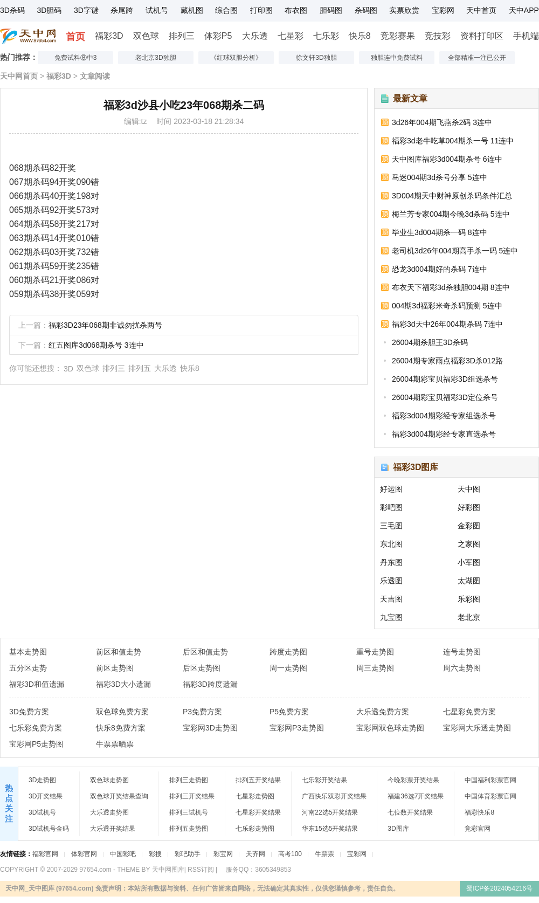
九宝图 (391, 617)
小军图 (469, 562)
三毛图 (391, 525)
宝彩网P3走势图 (297, 727)
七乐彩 (326, 35)
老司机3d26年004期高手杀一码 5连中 (455, 250)
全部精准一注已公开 (477, 57)
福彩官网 (45, 854)
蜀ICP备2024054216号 (499, 888)
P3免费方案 (202, 711)
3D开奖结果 (46, 796)
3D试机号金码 (49, 828)
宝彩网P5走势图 (36, 744)
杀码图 (366, 10)
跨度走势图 (288, 651)
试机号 (157, 10)
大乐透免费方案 (382, 711)
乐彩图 (469, 599)
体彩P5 (218, 35)
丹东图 (391, 562)
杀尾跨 (121, 10)
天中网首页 (19, 76)
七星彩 (290, 35)
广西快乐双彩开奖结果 (334, 796)
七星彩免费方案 (469, 711)
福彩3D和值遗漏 (36, 684)
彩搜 (155, 854)
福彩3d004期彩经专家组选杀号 (444, 415)
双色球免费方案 (122, 711)
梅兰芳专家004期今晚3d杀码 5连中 (451, 214)
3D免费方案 (29, 711)
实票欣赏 (404, 10)
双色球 (146, 35)
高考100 (290, 854)
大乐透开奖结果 (112, 828)
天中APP (524, 10)
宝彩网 (443, 10)
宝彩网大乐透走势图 (477, 727)
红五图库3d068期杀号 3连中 (96, 345)
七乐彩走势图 (255, 828)
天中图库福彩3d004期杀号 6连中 (447, 159)
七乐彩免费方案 (35, 727)
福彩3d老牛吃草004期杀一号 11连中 (453, 140)
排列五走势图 (188, 828)
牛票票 (324, 854)
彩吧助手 (188, 854)
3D (68, 368)
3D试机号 (42, 812)
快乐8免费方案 (121, 727)
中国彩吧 (123, 854)
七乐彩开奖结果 (324, 780)
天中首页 (481, 10)
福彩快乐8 (479, 812)
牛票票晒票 (115, 744)
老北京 (469, 617)
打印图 (261, 10)
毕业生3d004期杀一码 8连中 (439, 232)
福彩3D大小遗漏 (123, 684)
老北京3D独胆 (155, 57)
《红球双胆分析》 (236, 57)
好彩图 (469, 507)
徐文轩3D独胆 (316, 57)
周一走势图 (288, 668)
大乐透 (255, 35)
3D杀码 (12, 10)
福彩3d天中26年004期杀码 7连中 (447, 324)
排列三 (182, 35)
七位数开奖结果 (410, 812)
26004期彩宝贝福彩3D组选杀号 (445, 379)
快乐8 (360, 35)
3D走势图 (42, 780)
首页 (75, 36)
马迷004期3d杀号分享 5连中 (439, 177)
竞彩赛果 (398, 35)
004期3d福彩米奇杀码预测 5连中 (447, 305)
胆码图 (331, 10)
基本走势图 (28, 651)
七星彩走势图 (255, 796)
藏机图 (192, 10)
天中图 (469, 489)
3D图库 (398, 828)
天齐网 (255, 854)
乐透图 (391, 580)
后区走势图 (201, 668)
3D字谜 (86, 10)
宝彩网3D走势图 (210, 727)
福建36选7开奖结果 (416, 796)
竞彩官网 (477, 828)
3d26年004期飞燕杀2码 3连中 (442, 122)
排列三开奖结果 (192, 796)
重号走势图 (375, 651)
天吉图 (391, 599)
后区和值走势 (205, 651)
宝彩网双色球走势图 (390, 727)
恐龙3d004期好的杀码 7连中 (439, 269)
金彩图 (469, 525)
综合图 (226, 10)
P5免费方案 (289, 711)
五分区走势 (28, 668)
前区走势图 (115, 668)
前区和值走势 (118, 651)
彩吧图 (391, 507)
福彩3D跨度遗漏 (210, 684)
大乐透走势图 (109, 812)
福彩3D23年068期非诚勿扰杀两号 (105, 325)
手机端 (526, 35)
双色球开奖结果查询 (119, 796)
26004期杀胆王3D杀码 (430, 342)
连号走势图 (462, 651)
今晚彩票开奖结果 (413, 780)
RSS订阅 (201, 869)
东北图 (391, 544)
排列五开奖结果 (258, 780)
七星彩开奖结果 (258, 812)
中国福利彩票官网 (490, 780)
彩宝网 (223, 854)
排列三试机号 (188, 812)
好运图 (391, 489)
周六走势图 (462, 668)
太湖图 (469, 580)
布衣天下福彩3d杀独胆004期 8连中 (451, 287)
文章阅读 (95, 76)
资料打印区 (481, 35)
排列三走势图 (188, 780)
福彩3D (109, 35)
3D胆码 (49, 10)
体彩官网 (84, 854)
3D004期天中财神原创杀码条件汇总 (452, 195)
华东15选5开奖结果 (330, 828)
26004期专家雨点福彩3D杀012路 (447, 360)
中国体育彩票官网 (490, 796)
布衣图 (296, 10)
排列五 (139, 368)
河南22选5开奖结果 (330, 812)
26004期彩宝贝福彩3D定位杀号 (445, 397)
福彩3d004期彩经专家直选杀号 (444, 434)
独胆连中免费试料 (397, 57)
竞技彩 (438, 35)
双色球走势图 (109, 780)
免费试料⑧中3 (75, 57)
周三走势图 (375, 668)
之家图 (469, 544)
